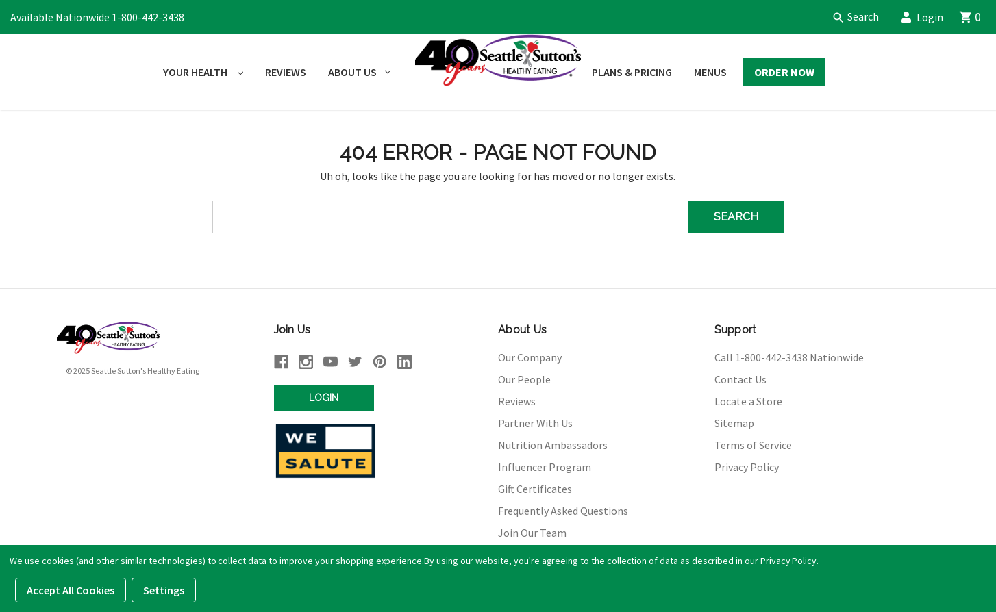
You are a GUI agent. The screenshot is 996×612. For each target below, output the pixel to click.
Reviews (285, 72)
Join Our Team (532, 532)
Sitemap (734, 423)
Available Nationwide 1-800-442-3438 (97, 17)
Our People (524, 379)
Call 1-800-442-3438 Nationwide (789, 357)
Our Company (530, 357)
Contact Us (740, 379)
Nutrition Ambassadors (553, 445)
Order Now (784, 72)
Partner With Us (535, 423)
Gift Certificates (535, 489)
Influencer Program (544, 467)
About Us (359, 72)
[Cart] (977, 17)
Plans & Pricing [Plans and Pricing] (632, 72)
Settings (163, 590)
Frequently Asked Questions (563, 511)
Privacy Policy (746, 467)
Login (927, 17)
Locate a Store (748, 401)
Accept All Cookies (70, 590)
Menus (710, 72)
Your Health (203, 72)
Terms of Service (753, 445)
